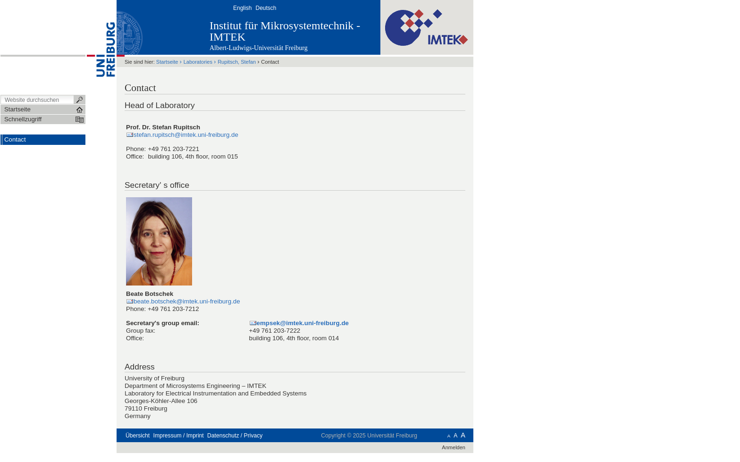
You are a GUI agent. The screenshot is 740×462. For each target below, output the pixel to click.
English (242, 8)
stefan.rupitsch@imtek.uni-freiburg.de (186, 134)
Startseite (167, 62)
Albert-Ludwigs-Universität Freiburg (259, 47)
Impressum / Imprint (178, 435)
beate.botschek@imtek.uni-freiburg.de (187, 301)
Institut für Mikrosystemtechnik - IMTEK (285, 31)
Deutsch (265, 8)
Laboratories (198, 62)
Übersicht (138, 435)
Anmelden (453, 447)
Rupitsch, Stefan (237, 62)
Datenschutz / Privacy (234, 435)
